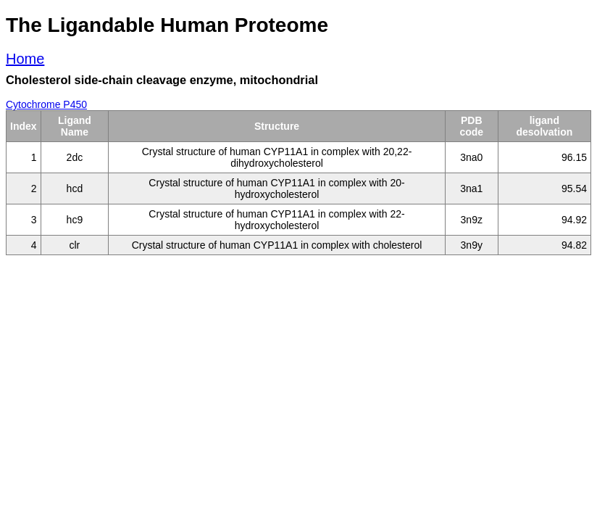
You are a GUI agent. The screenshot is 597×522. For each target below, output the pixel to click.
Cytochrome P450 (46, 104)
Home (25, 59)
